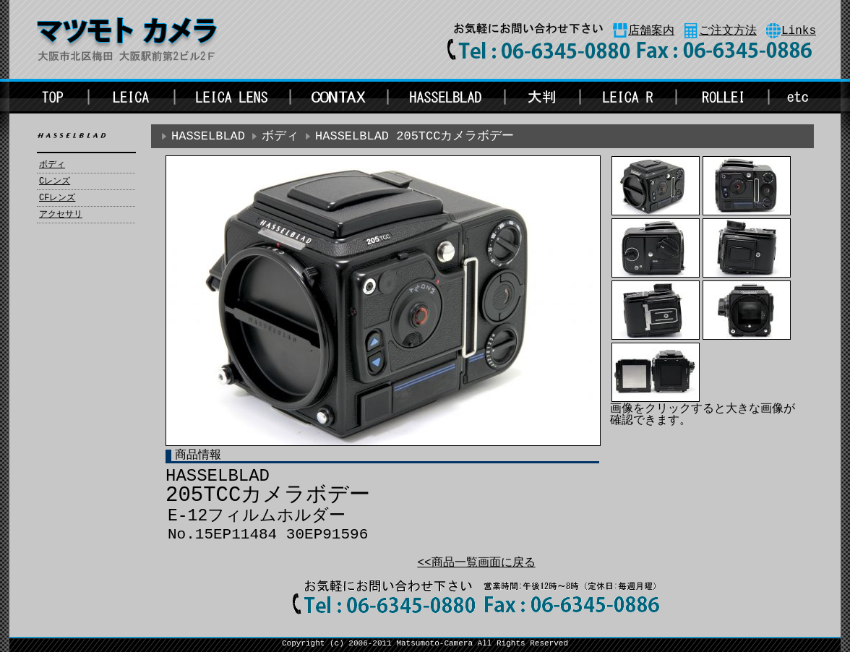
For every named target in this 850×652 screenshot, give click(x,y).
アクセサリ (60, 214)
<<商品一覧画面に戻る (476, 563)
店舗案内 (651, 31)
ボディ (52, 164)
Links (798, 31)
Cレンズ (54, 181)
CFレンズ (57, 198)
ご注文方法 (728, 31)
